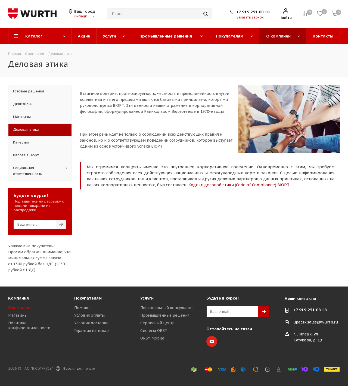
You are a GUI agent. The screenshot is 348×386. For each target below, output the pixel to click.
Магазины (17, 315)
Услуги (147, 298)
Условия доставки (91, 322)
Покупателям (88, 298)
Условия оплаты (89, 315)
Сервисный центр (157, 322)
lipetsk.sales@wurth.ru (315, 322)
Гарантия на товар (91, 330)
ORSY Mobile (152, 338)
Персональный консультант (166, 307)
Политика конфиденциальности (29, 325)
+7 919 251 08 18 (253, 11)
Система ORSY (153, 330)
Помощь (82, 307)
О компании (20, 307)
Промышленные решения (164, 315)
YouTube (211, 341)
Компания (18, 298)
